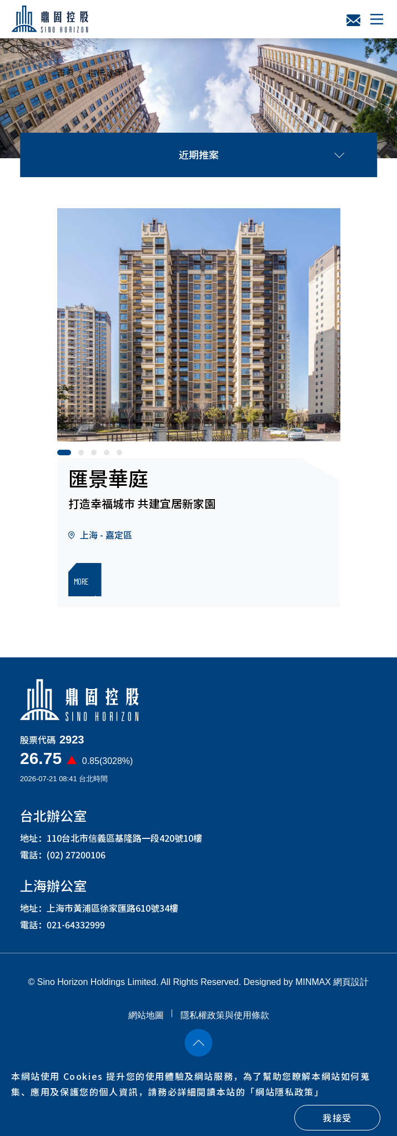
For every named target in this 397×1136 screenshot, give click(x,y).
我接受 (337, 1117)
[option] (198, 324)
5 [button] (122, 455)
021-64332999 (76, 928)
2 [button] (83, 455)
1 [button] (62, 455)
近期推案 (261, 154)
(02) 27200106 (76, 858)
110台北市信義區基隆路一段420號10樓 (124, 841)
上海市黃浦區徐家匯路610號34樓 (112, 911)
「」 (284, 1091)
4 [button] (109, 455)
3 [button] (96, 455)
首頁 (66, 72)
